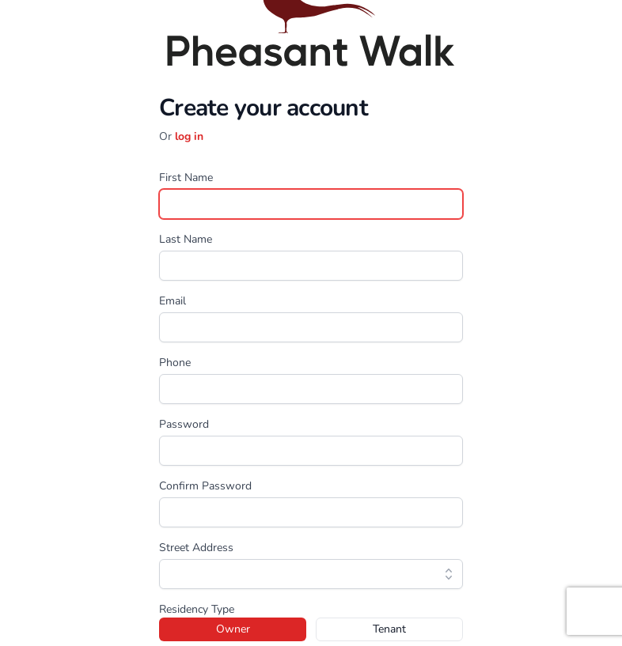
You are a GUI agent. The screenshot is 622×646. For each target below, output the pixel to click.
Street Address (196, 547)
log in (189, 136)
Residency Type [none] (196, 609)
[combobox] (311, 574)
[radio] (232, 629)
